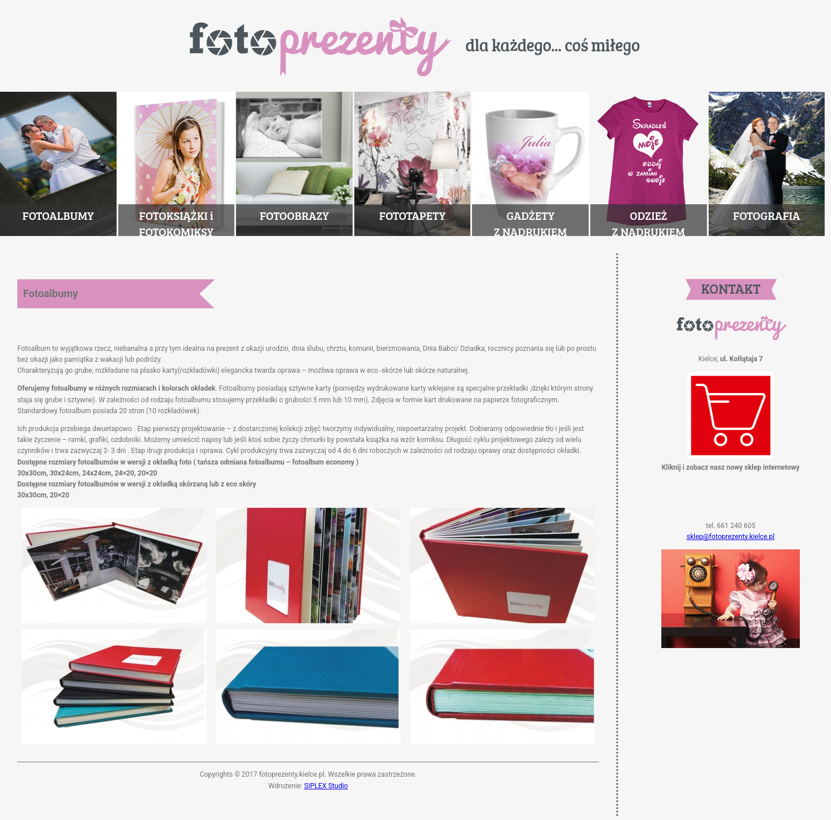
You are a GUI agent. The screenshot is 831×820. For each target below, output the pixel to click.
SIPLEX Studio (326, 786)
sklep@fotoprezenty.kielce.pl (731, 537)
